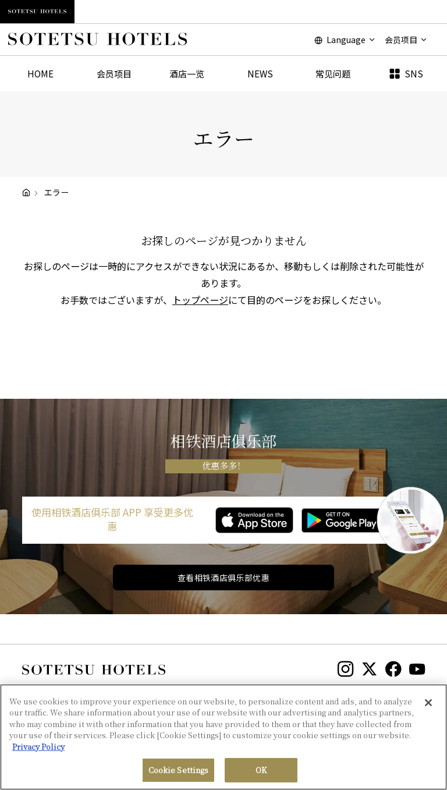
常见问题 (332, 73)
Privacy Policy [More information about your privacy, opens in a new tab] (38, 750)
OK (261, 774)
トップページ (200, 300)
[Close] (428, 707)
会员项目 (114, 73)
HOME (40, 73)
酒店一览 (186, 73)
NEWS (260, 73)
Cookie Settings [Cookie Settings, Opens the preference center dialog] (178, 774)
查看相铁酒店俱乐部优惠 (224, 577)
